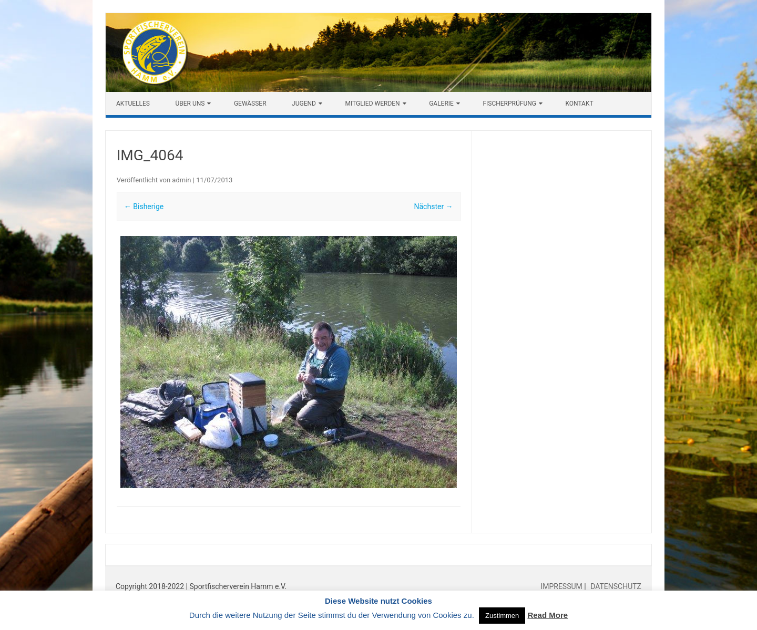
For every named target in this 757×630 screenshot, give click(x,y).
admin (181, 180)
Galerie (441, 103)
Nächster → (433, 206)
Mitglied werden (372, 103)
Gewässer (250, 103)
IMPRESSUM (562, 586)
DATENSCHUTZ (615, 586)
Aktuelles (133, 103)
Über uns (189, 103)
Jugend (304, 103)
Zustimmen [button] (502, 615)
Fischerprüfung (509, 103)
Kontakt (579, 103)
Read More (547, 615)
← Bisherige (143, 206)
